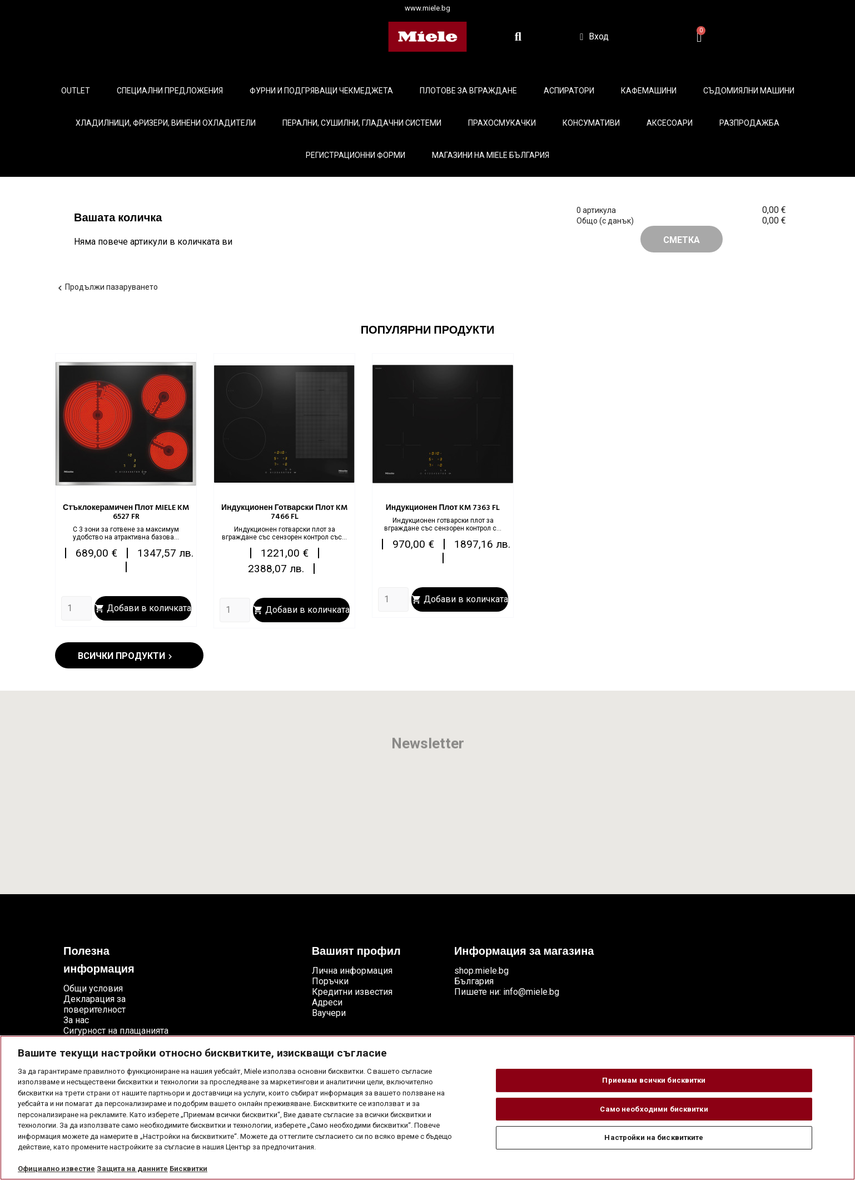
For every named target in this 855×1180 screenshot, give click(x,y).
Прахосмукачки (502, 122)
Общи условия (93, 988)
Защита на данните (132, 1168)
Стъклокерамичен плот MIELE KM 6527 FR (126, 512)
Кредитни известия (352, 991)
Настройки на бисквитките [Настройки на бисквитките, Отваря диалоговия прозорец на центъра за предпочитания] (653, 1137)
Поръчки (330, 981)
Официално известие (56, 1168)
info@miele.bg (531, 991)
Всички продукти (126, 656)
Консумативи (591, 122)
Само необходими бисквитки (654, 1109)
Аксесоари (670, 122)
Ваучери (329, 1013)
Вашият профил (356, 952)
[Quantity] (76, 608)
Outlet (75, 90)
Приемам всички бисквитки (653, 1080)
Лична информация (352, 970)
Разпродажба (749, 122)
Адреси (327, 1002)
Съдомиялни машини (748, 90)
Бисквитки (188, 1168)
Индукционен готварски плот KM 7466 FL (284, 512)
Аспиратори (569, 90)
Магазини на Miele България (490, 155)
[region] (427, 1107)
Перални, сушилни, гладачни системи (361, 122)
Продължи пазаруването (106, 286)
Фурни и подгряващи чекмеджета (321, 90)
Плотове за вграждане (468, 90)
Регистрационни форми (355, 155)
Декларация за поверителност (94, 1004)
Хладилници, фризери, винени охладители (166, 122)
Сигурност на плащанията (115, 1030)
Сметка (681, 240)
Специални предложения (170, 90)
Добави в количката (143, 608)
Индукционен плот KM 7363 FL (443, 508)
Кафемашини (649, 90)
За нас (76, 1020)
